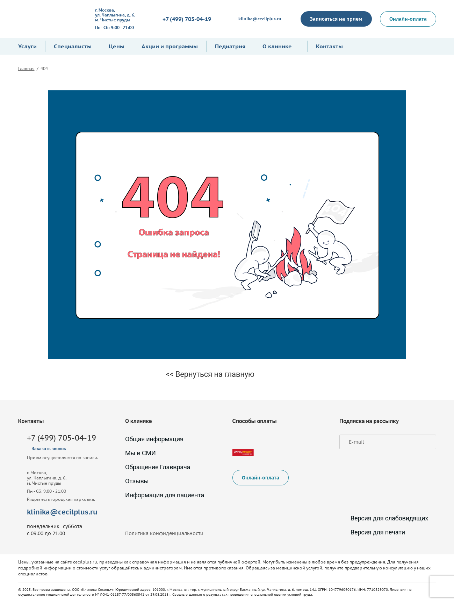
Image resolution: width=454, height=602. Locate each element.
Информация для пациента (164, 495)
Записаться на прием (336, 19)
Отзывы (137, 481)
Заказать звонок (49, 448)
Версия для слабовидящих (383, 518)
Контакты (329, 46)
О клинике (277, 46)
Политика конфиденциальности (164, 533)
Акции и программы (170, 46)
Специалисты (73, 46)
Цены (116, 46)
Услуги (27, 46)
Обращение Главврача (157, 467)
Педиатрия (230, 46)
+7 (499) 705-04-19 (187, 18)
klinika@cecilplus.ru (259, 18)
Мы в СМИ (140, 453)
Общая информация (154, 439)
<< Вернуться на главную (210, 374)
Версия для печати (372, 532)
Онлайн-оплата (408, 19)
